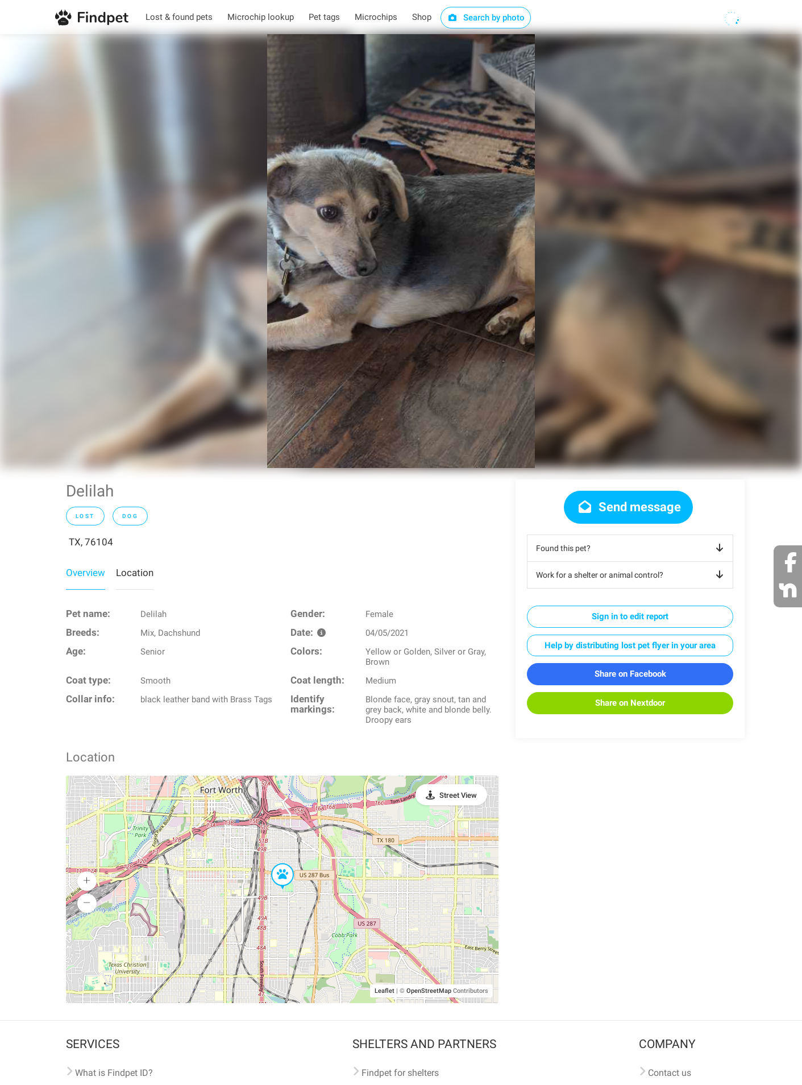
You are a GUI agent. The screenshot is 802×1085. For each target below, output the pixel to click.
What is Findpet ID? (114, 1072)
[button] (274, 863)
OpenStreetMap (428, 991)
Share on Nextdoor (630, 703)
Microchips (376, 17)
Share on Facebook (630, 674)
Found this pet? (632, 548)
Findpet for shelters (400, 1072)
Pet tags (324, 17)
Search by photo (486, 18)
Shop (421, 17)
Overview (85, 572)
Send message (628, 507)
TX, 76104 (91, 542)
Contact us (669, 1072)
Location (134, 572)
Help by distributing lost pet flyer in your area (630, 645)
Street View (458, 795)
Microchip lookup (260, 17)
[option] (401, 251)
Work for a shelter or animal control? (632, 575)
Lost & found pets (179, 17)
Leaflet (384, 991)
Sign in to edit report (630, 616)
